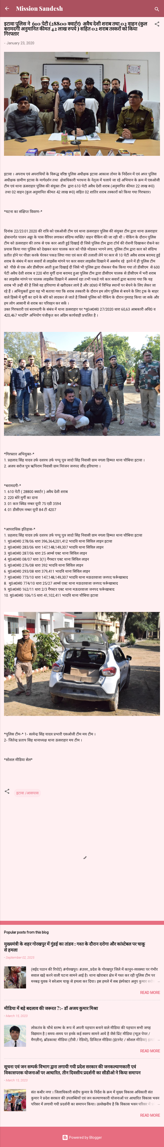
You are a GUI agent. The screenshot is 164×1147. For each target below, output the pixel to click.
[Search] (157, 10)
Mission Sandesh (39, 8)
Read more (150, 992)
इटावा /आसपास (27, 793)
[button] (157, 25)
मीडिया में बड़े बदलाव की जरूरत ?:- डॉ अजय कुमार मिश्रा (51, 1008)
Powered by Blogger (82, 1137)
